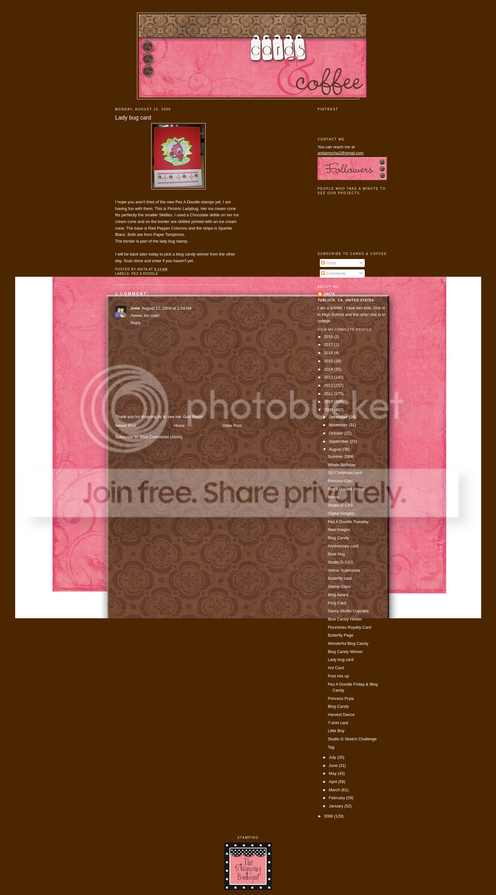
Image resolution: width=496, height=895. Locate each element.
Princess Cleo (340, 480)
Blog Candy (338, 537)
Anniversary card (343, 546)
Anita (329, 294)
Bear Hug (336, 554)
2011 (329, 393)
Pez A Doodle (187, 202)
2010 (329, 401)
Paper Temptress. (169, 234)
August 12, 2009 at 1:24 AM (166, 308)
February (337, 797)
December (339, 417)
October (336, 433)
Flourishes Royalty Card (349, 627)
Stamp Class (339, 586)
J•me (135, 308)
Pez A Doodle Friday (346, 489)
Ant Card (336, 667)
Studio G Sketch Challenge (352, 739)
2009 (329, 409)
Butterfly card (340, 578)
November (339, 425)
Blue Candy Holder (345, 619)
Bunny (333, 497)
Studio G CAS (340, 505)
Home (179, 425)
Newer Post (125, 425)
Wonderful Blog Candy (348, 643)
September (339, 441)
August (336, 449)
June (333, 765)
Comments (333, 273)
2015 (329, 361)
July (333, 757)
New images (339, 529)
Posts (328, 263)
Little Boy (336, 730)
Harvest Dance (341, 714)
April (333, 781)
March (335, 789)
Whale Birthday (341, 464)
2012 (329, 385)
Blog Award (338, 594)
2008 (329, 816)
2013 (329, 377)
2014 (329, 369)
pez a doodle (144, 273)
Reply (135, 322)
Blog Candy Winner (345, 651)
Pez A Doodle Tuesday (348, 521)
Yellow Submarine (344, 570)
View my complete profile (345, 329)
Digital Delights (341, 513)
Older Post (232, 425)
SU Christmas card (345, 472)
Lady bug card (133, 117)
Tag (331, 747)
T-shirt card (338, 722)
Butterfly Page (340, 635)
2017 (329, 344)
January (336, 806)
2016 (329, 352)
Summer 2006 (340, 456)
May (333, 773)
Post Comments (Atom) (161, 437)
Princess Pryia (341, 698)
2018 (329, 336)
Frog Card (337, 603)
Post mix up (338, 676)
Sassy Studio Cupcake (348, 610)
